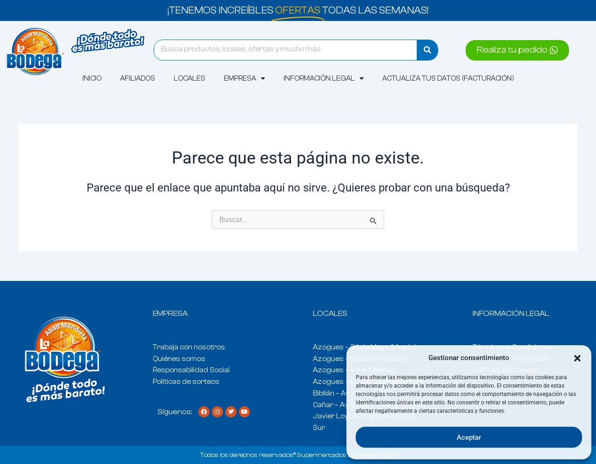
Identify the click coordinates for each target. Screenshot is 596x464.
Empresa (244, 78)
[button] (577, 358)
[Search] (427, 50)
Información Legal (324, 78)
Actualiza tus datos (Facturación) (448, 78)
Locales (189, 78)
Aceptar (469, 437)
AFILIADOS (137, 78)
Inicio (92, 78)
